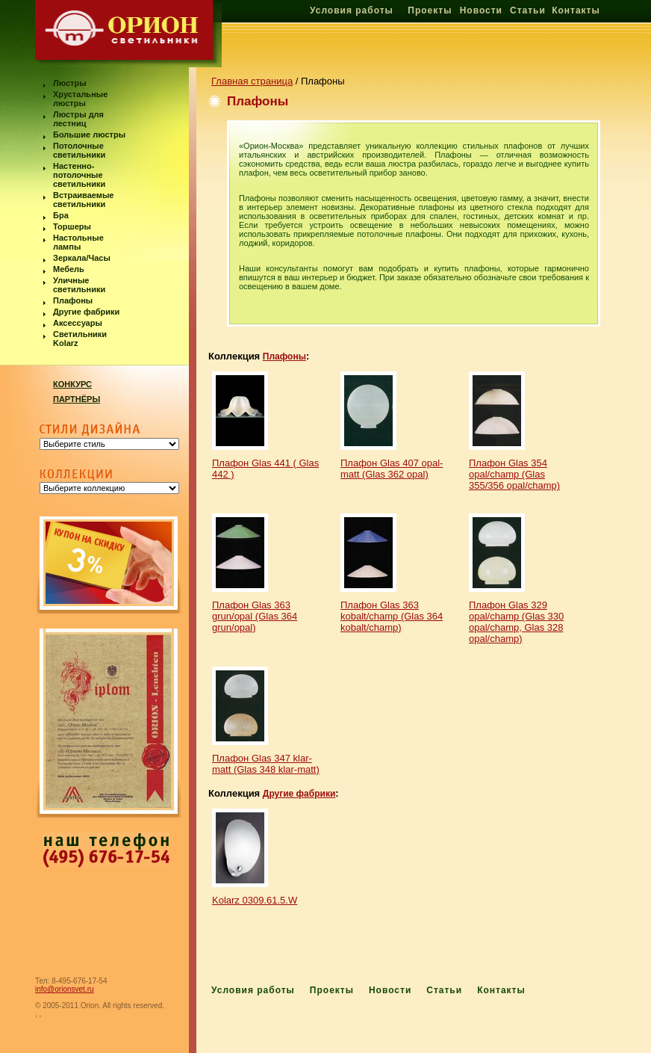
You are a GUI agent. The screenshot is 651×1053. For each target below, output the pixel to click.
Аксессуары (77, 322)
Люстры (70, 82)
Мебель (68, 269)
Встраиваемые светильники (83, 200)
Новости (481, 10)
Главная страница (252, 81)
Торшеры (72, 226)
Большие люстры (89, 134)
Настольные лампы (78, 242)
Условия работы (351, 10)
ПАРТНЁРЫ (76, 399)
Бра (61, 215)
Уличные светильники (79, 285)
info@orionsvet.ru (64, 989)
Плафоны (73, 300)
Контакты (576, 10)
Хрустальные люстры (80, 99)
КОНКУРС (72, 384)
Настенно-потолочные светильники (79, 174)
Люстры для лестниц (78, 119)
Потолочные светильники (79, 150)
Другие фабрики (86, 311)
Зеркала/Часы (81, 257)
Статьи (528, 10)
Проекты (430, 10)
